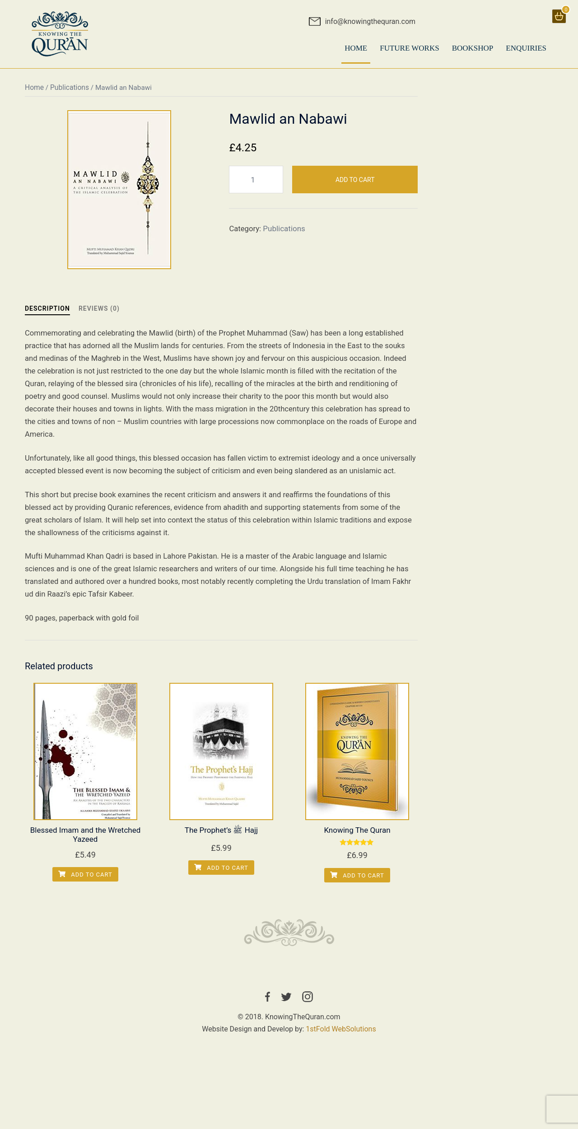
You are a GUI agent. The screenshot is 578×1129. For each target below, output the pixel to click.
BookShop (473, 48)
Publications (69, 92)
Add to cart (355, 184)
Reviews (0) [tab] (99, 313)
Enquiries (526, 48)
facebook (267, 1022)
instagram (307, 1022)
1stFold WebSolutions (341, 1054)
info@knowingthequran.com (370, 21)
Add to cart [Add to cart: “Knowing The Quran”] (357, 900)
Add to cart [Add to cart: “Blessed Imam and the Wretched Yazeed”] (85, 899)
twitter (286, 1022)
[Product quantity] (256, 184)
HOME (356, 48)
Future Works (409, 48)
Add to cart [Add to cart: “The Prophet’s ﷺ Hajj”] (221, 892)
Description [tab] (47, 313)
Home (34, 92)
